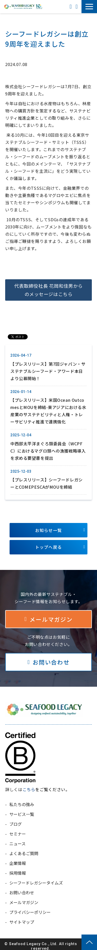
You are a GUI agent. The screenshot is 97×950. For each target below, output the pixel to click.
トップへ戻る (48, 543)
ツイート (15, 334)
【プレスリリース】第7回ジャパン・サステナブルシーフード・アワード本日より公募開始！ (47, 367)
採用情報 (17, 869)
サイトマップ (21, 918)
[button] (89, 6)
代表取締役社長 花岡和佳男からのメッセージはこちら (48, 289)
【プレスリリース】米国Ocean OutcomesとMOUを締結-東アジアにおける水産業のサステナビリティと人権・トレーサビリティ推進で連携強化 (48, 407)
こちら (29, 785)
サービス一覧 (21, 810)
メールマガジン (50, 615)
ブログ (15, 820)
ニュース (17, 840)
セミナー (17, 830)
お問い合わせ (77, 7)
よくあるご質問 (23, 849)
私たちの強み (21, 800)
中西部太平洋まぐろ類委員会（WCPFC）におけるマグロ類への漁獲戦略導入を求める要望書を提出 (48, 447)
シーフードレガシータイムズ (36, 879)
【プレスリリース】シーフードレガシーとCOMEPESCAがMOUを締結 (46, 479)
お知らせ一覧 (48, 526)
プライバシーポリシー (30, 908)
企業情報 (17, 859)
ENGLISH (71, 7)
